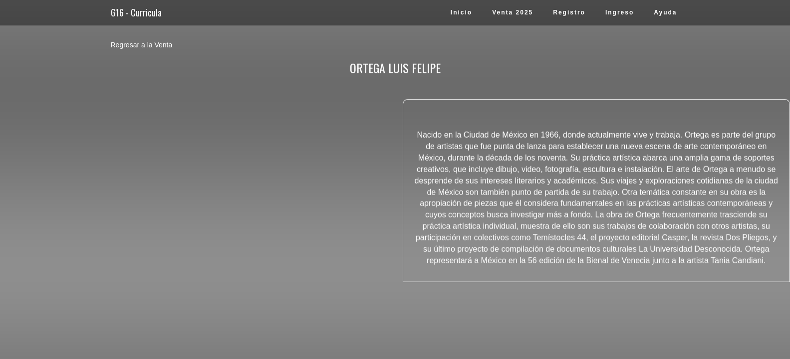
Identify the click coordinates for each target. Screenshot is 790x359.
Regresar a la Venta (142, 45)
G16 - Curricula (136, 12)
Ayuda (665, 12)
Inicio (461, 12)
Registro (569, 12)
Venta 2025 (512, 12)
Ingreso (619, 12)
